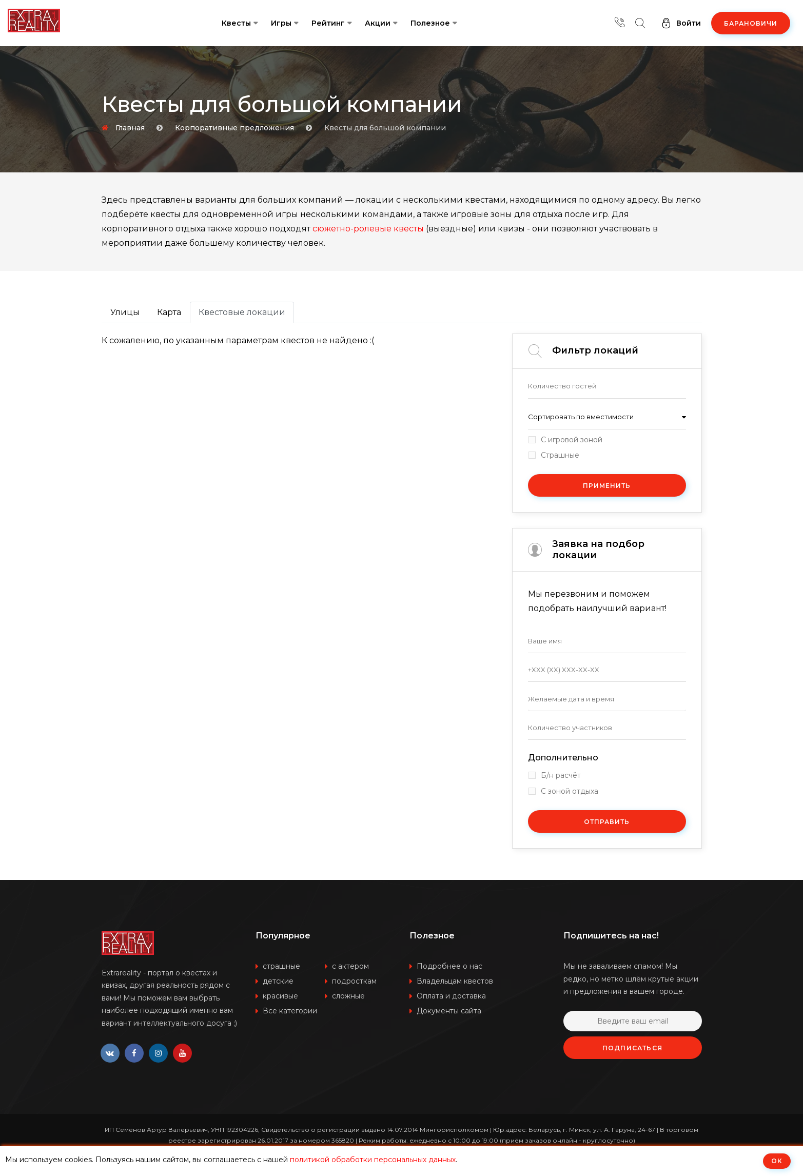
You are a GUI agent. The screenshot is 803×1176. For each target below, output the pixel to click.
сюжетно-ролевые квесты (368, 228)
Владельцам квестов (455, 981)
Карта (169, 312)
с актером (350, 966)
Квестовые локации (242, 312)
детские (278, 981)
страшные (281, 966)
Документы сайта (449, 1010)
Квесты (236, 23)
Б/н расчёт (561, 775)
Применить (607, 485)
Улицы (125, 312)
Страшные (560, 455)
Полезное (430, 23)
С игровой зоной (571, 440)
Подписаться (632, 1048)
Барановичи (750, 23)
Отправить (607, 822)
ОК (776, 1161)
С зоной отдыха (569, 791)
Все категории (290, 1010)
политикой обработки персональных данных (373, 1159)
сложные (348, 996)
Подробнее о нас (449, 966)
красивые (280, 996)
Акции (377, 23)
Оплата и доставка (451, 996)
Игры (281, 23)
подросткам (354, 981)
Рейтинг (328, 23)
